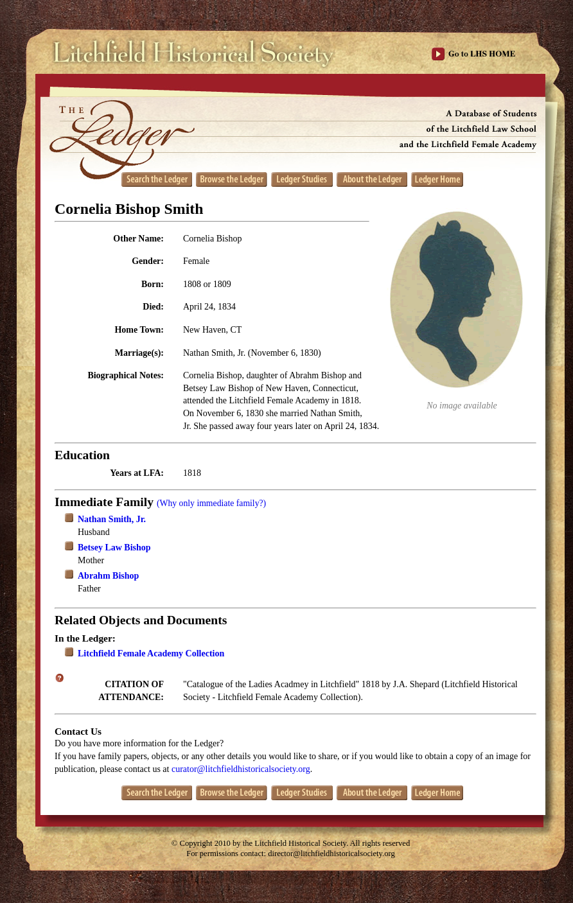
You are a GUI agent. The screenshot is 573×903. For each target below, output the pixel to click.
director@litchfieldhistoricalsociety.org (331, 853)
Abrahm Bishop (108, 576)
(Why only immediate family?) (211, 503)
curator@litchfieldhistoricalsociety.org (241, 769)
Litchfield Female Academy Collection (151, 653)
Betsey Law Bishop (114, 547)
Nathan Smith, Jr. (112, 519)
